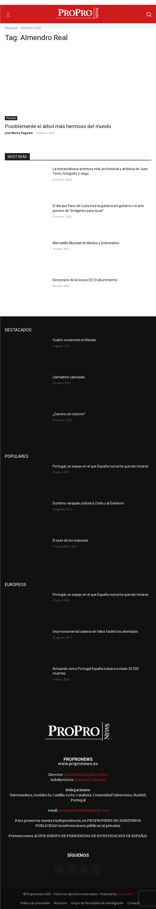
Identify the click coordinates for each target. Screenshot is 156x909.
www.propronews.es (78, 763)
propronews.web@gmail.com (83, 810)
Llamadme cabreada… (70, 377)
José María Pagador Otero (86, 774)
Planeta (11, 118)
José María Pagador (19, 133)
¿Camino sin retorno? (69, 414)
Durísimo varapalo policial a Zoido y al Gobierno (88, 503)
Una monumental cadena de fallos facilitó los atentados (95, 631)
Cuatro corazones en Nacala (74, 340)
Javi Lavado (125, 894)
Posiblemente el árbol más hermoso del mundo (58, 126)
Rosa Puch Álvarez (90, 780)
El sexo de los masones (70, 540)
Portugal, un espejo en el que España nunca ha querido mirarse (100, 466)
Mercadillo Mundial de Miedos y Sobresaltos (86, 243)
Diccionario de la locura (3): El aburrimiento (85, 280)
